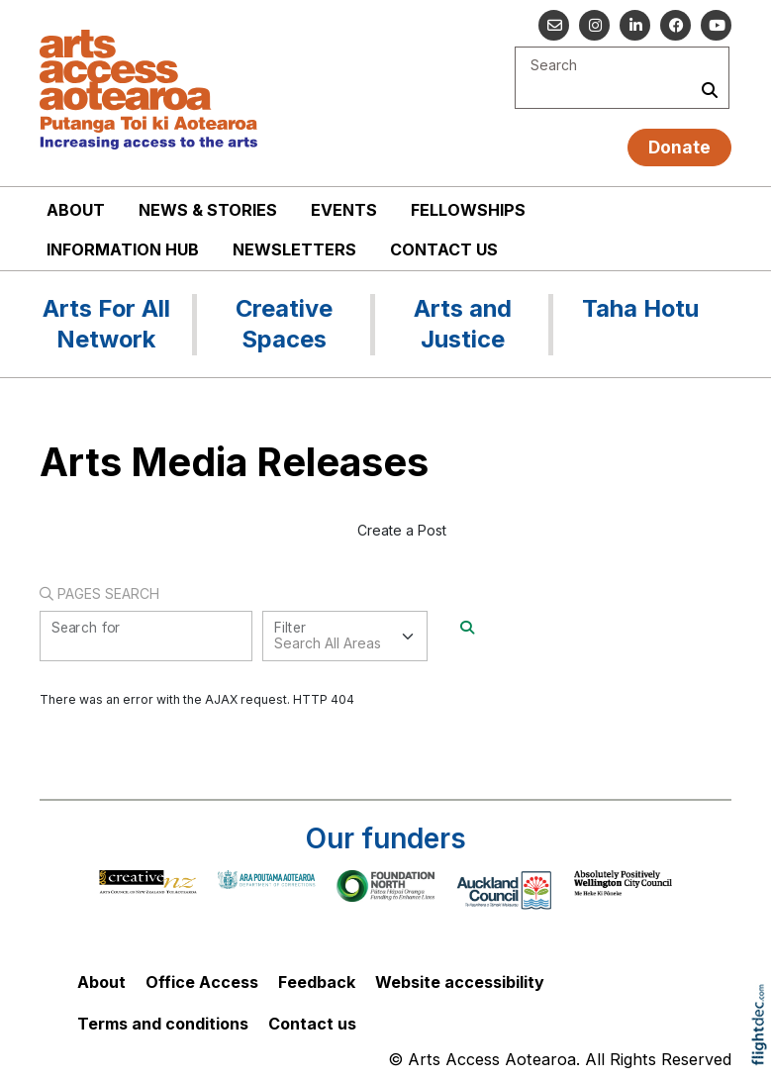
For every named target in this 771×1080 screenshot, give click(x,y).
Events (344, 210)
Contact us (444, 249)
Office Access (201, 982)
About (76, 210)
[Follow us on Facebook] (675, 25)
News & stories (208, 210)
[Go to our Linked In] (635, 25)
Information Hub (123, 249)
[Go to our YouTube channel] (716, 25)
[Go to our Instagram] (594, 25)
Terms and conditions (162, 1023)
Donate (679, 147)
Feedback (316, 982)
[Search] (467, 627)
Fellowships (468, 210)
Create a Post (401, 530)
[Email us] (553, 25)
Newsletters (294, 249)
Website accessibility (459, 982)
